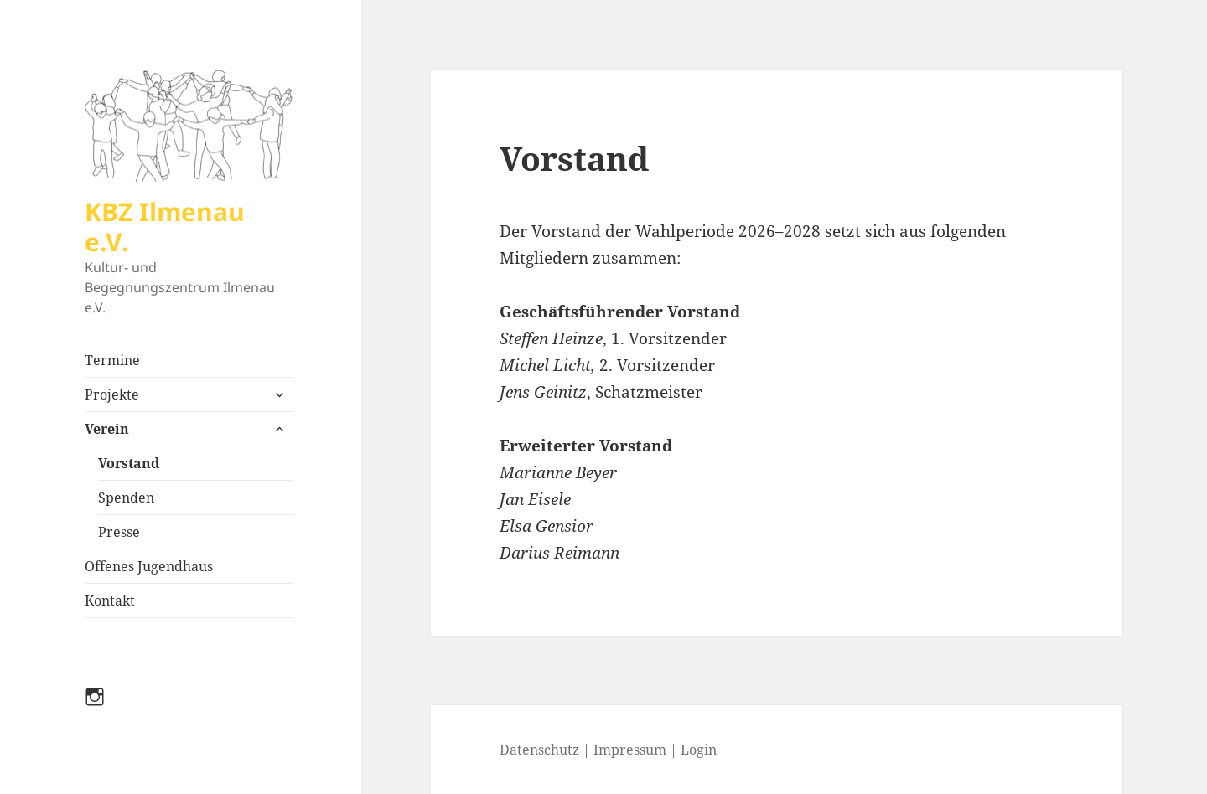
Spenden (126, 497)
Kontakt (110, 600)
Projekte (112, 394)
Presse (119, 532)
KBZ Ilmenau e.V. (165, 226)
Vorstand (128, 463)
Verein (107, 429)
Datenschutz (539, 749)
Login (699, 749)
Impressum (629, 749)
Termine (112, 360)
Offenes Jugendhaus (149, 566)
